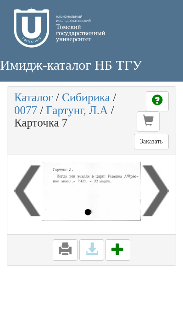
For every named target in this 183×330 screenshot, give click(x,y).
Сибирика (86, 97)
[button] (148, 121)
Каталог (33, 97)
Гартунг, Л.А (77, 110)
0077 (25, 110)
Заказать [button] (151, 141)
